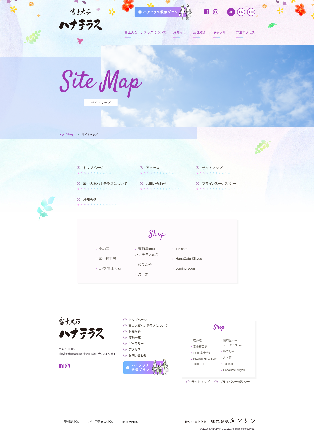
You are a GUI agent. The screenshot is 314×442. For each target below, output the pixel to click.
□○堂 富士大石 (110, 268)
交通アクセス (245, 32)
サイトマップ (212, 168)
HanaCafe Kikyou (189, 259)
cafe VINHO (130, 421)
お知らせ (179, 32)
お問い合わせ (156, 184)
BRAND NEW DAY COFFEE (205, 361)
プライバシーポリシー (219, 184)
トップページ (66, 134)
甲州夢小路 (71, 421)
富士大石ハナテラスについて (145, 32)
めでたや (145, 264)
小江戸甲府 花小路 (100, 421)
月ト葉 (143, 274)
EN (241, 12)
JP (231, 12)
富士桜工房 (107, 259)
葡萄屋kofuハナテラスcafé (146, 252)
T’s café (181, 249)
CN (251, 12)
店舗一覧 (135, 337)
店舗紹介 (199, 32)
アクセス (152, 168)
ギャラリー (221, 32)
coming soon (185, 268)
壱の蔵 (104, 249)
